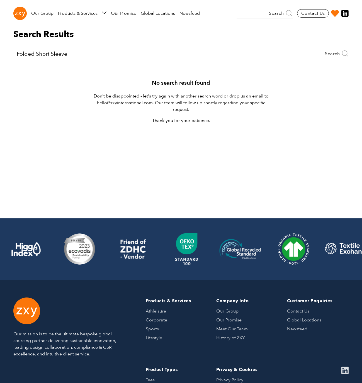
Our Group (42, 13)
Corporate (156, 320)
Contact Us (313, 13)
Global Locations (158, 13)
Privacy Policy (229, 380)
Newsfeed (189, 13)
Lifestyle (154, 338)
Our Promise (123, 13)
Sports (152, 329)
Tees (150, 380)
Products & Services (82, 13)
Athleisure (156, 311)
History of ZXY (230, 338)
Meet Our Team (232, 329)
